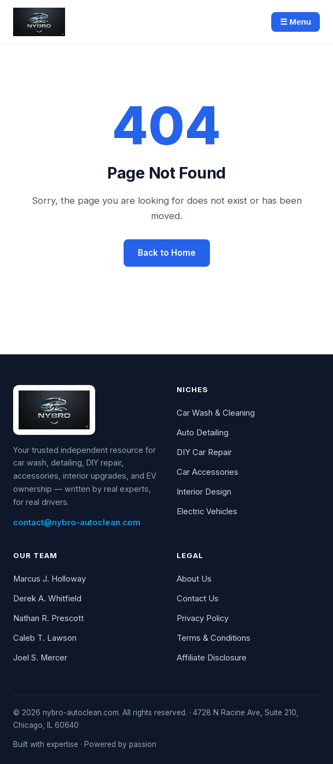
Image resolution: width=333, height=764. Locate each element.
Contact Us (198, 599)
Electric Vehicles (207, 511)
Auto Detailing (203, 433)
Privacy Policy (203, 618)
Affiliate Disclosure (212, 658)
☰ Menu (295, 21)
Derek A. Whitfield (47, 599)
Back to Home (167, 253)
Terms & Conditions (213, 638)
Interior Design (204, 492)
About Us (194, 579)
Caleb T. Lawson (45, 638)
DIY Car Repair (204, 452)
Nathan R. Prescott (48, 618)
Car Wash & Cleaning (216, 413)
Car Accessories (207, 472)
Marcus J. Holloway (49, 579)
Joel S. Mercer (40, 658)
